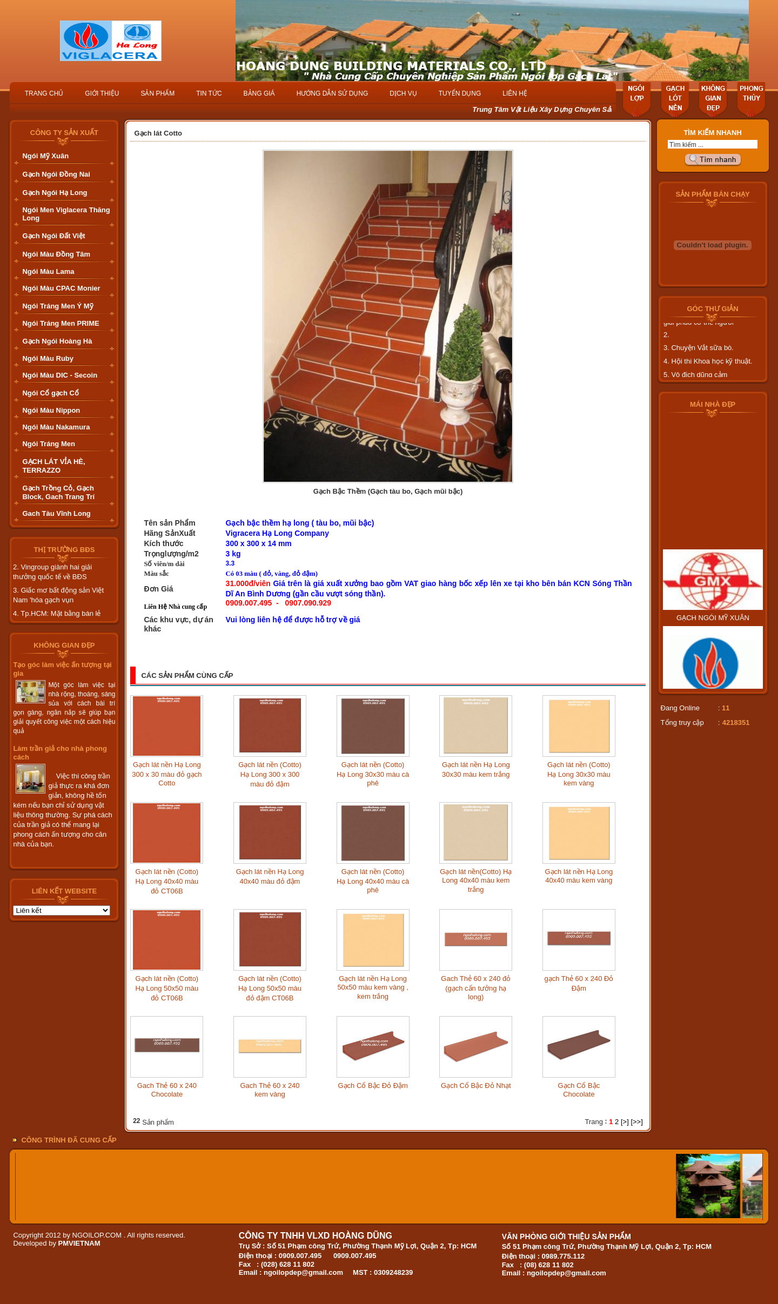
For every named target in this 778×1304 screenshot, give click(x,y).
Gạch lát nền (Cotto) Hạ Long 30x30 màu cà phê (373, 774)
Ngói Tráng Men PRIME (60, 323)
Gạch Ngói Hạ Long (54, 193)
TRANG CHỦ (44, 93)
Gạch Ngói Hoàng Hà (57, 341)
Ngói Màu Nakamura (56, 427)
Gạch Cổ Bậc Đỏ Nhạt (476, 1085)
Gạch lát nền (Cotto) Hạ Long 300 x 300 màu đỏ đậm (269, 774)
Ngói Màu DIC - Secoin (59, 375)
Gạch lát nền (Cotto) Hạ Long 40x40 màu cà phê (373, 881)
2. (666, 341)
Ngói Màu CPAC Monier (61, 288)
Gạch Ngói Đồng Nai (56, 174)
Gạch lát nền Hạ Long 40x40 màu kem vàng (579, 876)
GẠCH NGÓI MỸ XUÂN (712, 631)
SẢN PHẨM (157, 93)
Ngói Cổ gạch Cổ (50, 393)
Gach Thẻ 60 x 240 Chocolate (167, 1089)
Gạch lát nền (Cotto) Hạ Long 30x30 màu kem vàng (579, 774)
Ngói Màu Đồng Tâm (56, 254)
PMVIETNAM (79, 1243)
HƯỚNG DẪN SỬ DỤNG (332, 93)
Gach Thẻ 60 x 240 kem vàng (269, 1089)
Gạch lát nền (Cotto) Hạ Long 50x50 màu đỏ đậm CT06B (269, 988)
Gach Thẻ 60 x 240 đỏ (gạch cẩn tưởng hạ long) (476, 987)
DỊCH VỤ (403, 93)
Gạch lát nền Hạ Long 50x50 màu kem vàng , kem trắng (372, 987)
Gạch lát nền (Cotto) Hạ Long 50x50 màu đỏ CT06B (166, 988)
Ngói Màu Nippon (51, 410)
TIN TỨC (209, 93)
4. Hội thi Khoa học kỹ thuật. (707, 368)
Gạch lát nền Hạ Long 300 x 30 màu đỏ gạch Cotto (167, 774)
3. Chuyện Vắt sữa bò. (698, 354)
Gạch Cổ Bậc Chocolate (579, 1089)
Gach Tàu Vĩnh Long (56, 513)
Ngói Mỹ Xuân (45, 156)
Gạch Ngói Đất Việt (53, 236)
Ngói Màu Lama (48, 271)
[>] (625, 1122)
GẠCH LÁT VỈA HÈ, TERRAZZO (53, 466)
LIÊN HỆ (514, 93)
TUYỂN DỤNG (460, 93)
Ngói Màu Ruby (47, 358)
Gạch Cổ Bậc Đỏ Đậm (372, 1085)
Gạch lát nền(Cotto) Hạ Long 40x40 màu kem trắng (476, 880)
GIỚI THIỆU (102, 93)
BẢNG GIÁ (259, 93)
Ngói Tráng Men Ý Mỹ (57, 306)
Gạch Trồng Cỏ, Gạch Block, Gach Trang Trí (58, 492)
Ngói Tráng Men (48, 444)
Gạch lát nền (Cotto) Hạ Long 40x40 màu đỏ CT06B (166, 881)
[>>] (636, 1122)
